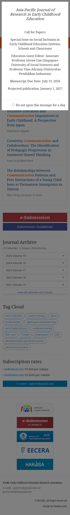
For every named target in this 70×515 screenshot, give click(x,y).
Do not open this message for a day (40, 105)
